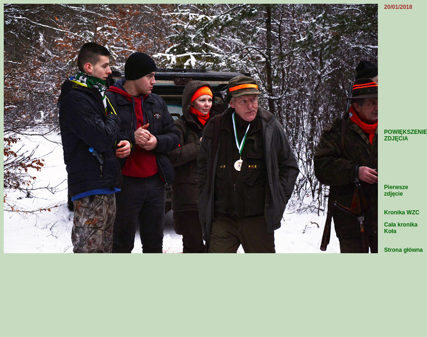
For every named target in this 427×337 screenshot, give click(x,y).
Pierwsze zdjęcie (396, 190)
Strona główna (403, 250)
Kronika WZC (401, 212)
